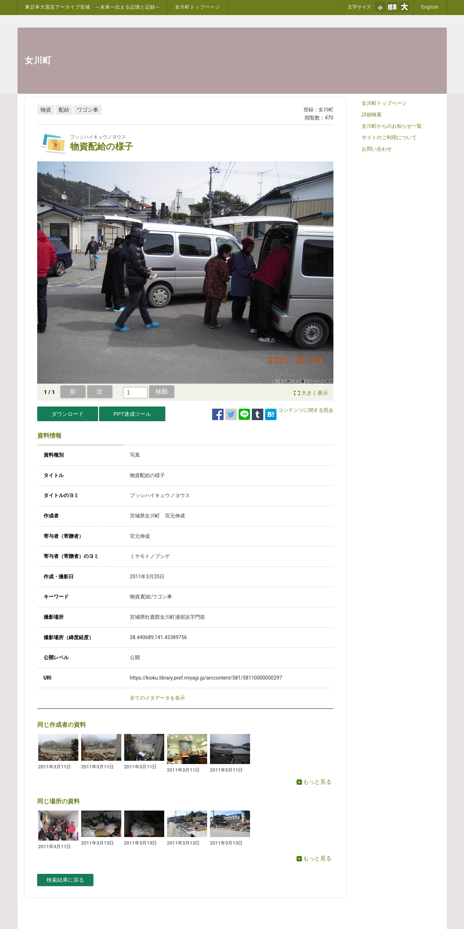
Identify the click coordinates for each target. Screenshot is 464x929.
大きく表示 (314, 393)
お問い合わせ (377, 149)
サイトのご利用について (389, 137)
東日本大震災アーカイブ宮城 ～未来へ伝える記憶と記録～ (92, 7)
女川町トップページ (197, 7)
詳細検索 (372, 114)
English (430, 7)
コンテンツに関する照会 (305, 410)
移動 (162, 391)
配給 (64, 110)
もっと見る (314, 781)
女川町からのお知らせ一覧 (392, 126)
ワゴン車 (87, 110)
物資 (45, 110)
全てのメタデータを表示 (157, 698)
